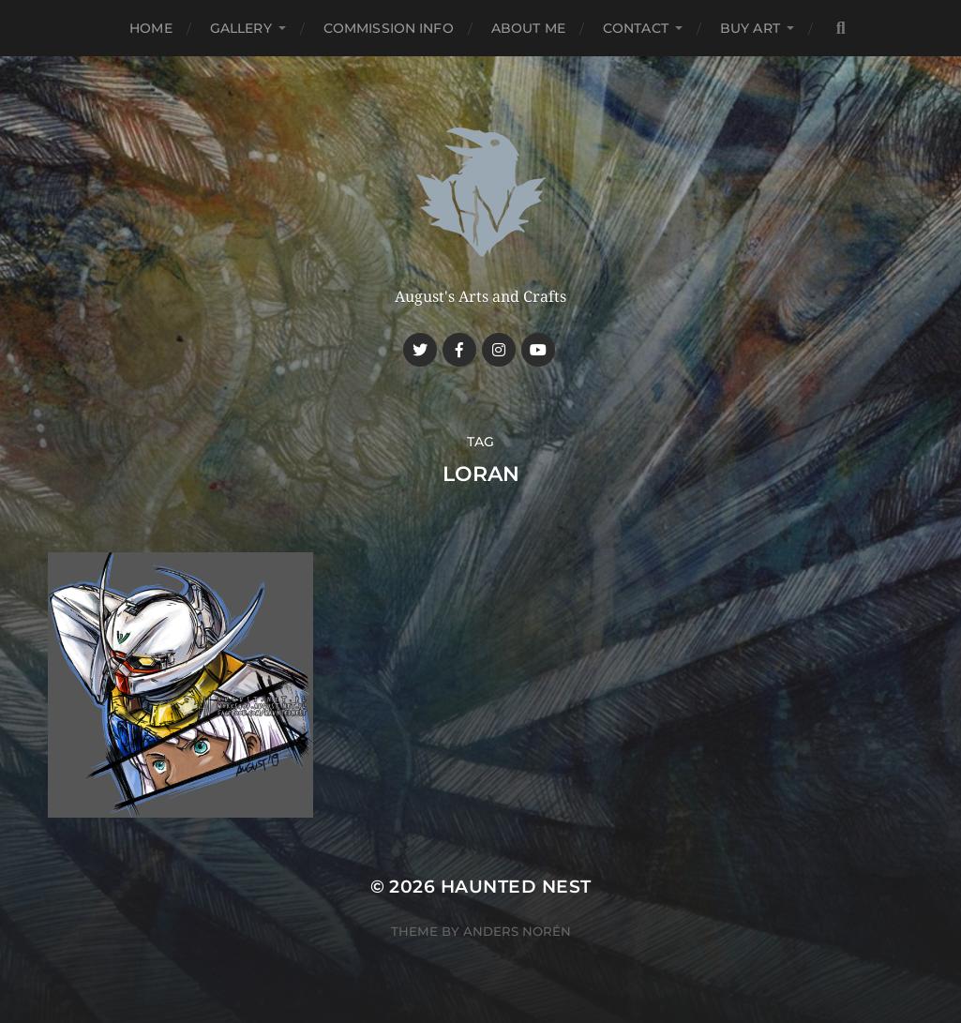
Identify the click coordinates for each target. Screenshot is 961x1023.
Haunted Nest (516, 886)
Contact (635, 28)
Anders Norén (517, 931)
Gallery (241, 28)
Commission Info (388, 28)
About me (528, 28)
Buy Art (750, 28)
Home (151, 28)
